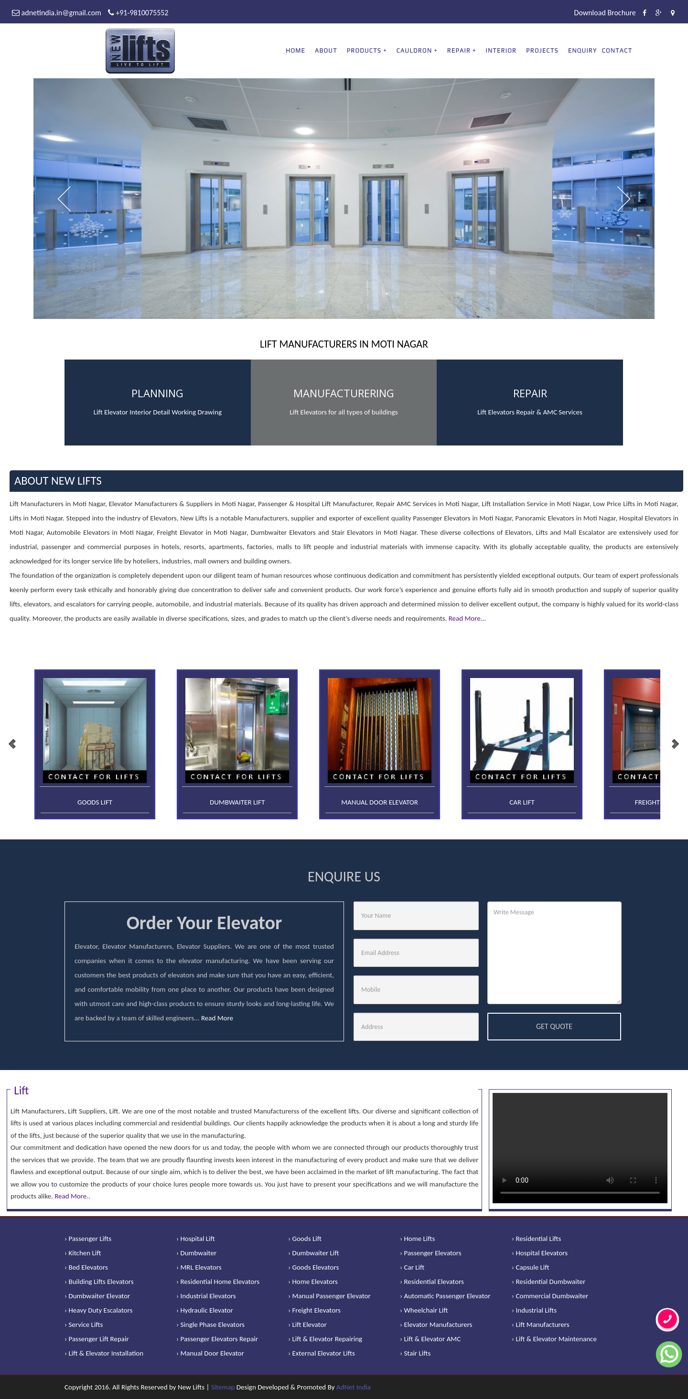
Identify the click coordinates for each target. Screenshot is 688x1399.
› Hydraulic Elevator (204, 1310)
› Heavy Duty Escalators (98, 1310)
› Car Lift (412, 1267)
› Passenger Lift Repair (96, 1339)
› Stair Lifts (415, 1353)
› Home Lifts (417, 1238)
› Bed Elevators (86, 1267)
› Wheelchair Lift (424, 1310)
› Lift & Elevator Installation (103, 1353)
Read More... (467, 618)
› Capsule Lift (530, 1267)
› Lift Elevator (307, 1324)
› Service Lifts (83, 1324)
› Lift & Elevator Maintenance (554, 1339)
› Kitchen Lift (82, 1253)
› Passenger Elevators (431, 1253)
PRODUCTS (364, 50)
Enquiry (582, 50)
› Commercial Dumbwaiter (550, 1296)
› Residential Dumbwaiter (548, 1281)
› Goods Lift (305, 1238)
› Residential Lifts (536, 1238)
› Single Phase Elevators (210, 1324)
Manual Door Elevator (379, 802)
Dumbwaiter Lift (237, 802)
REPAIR (459, 50)
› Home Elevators (313, 1281)
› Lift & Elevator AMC (430, 1339)
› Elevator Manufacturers (436, 1324)
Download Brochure (605, 12)
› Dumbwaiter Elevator (97, 1296)
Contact (617, 50)
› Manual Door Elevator (210, 1353)
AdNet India (353, 1387)
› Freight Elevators (314, 1310)
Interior (501, 50)
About (326, 50)
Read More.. (72, 1196)
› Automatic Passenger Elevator (445, 1296)
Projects (542, 50)
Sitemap (223, 1387)
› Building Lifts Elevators (99, 1281)
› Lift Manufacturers (541, 1324)
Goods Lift (94, 802)
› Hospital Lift (195, 1238)
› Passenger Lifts (87, 1238)
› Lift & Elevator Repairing (325, 1339)
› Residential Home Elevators (217, 1281)
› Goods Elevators (313, 1267)
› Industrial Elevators (206, 1296)
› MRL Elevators (199, 1267)
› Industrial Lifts (534, 1310)
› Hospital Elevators (540, 1253)
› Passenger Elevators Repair (217, 1339)
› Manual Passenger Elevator (329, 1296)
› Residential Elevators (432, 1281)
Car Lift (522, 802)
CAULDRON (414, 50)
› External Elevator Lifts (321, 1353)
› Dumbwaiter (196, 1253)
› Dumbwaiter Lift (313, 1253)
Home (295, 50)
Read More (217, 1018)
